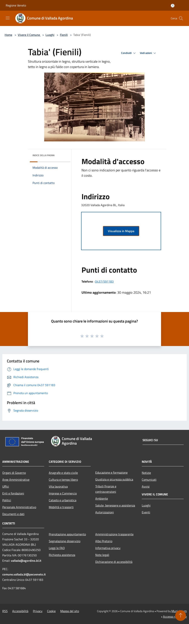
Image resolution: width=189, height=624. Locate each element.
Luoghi (50, 34)
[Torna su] (180, 615)
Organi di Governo (14, 472)
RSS (5, 611)
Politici (6, 500)
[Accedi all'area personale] (172, 5)
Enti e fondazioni (13, 493)
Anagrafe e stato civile (63, 472)
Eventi (146, 512)
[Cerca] (181, 18)
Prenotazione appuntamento (67, 534)
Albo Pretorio (103, 541)
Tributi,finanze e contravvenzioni (105, 489)
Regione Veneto (16, 5)
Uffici (5, 486)
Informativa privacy (108, 548)
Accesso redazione (175, 616)
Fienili (64, 34)
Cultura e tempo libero (63, 479)
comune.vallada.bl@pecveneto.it (24, 574)
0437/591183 (104, 281)
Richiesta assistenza (62, 555)
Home (8, 34)
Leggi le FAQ (57, 548)
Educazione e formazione (111, 472)
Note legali (102, 555)
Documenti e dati (13, 514)
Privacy (37, 611)
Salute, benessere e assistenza (115, 505)
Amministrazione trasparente (114, 534)
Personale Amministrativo (19, 507)
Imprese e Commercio (63, 493)
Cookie (51, 611)
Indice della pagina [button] (44, 155)
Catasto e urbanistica (62, 500)
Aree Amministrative (15, 479)
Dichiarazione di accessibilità (113, 561)
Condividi (129, 53)
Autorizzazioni (104, 512)
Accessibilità (20, 611)
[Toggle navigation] (7, 18)
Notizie (146, 472)
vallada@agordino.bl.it (26, 560)
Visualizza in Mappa (121, 231)
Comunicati (149, 479)
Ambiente (101, 498)
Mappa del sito (69, 611)
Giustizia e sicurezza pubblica (114, 479)
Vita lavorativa (58, 486)
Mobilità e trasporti (61, 507)
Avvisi (146, 486)
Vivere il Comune (29, 34)
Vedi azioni (148, 53)
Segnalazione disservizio (64, 541)
